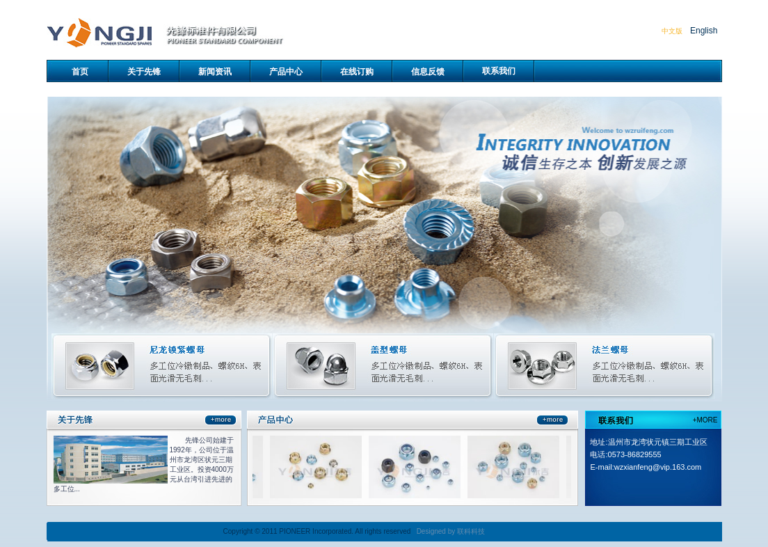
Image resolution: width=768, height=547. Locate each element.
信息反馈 (428, 72)
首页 (80, 72)
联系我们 (498, 71)
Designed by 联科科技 (451, 531)
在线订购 (357, 72)
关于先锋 (144, 72)
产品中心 (286, 72)
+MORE (705, 420)
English (703, 30)
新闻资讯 (215, 72)
